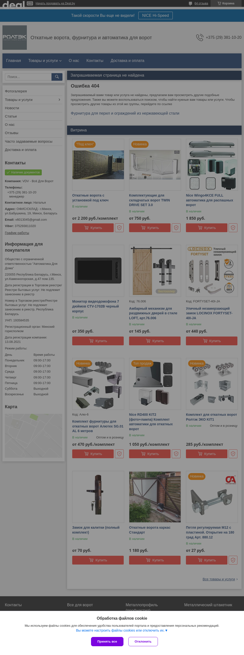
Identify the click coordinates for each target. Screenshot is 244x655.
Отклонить (143, 641)
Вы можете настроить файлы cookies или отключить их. (120, 630)
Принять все (107, 641)
